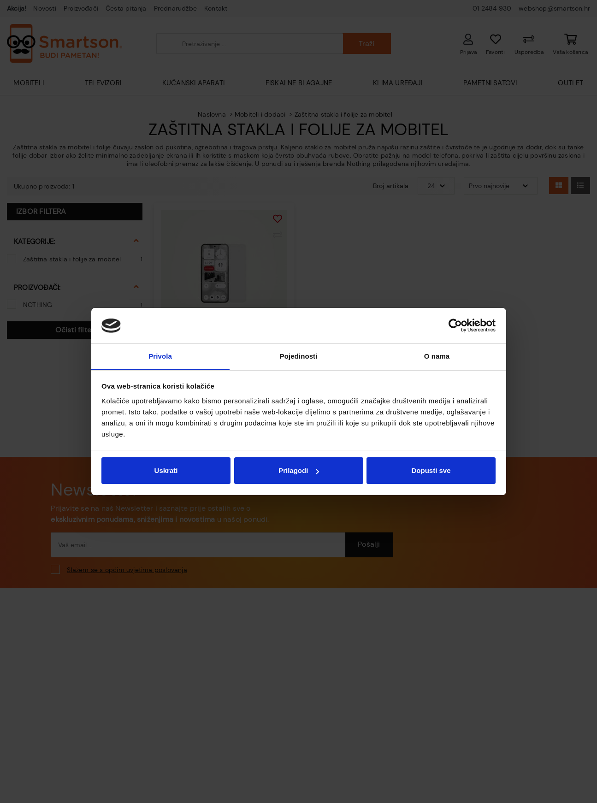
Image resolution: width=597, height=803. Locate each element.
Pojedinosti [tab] (299, 356)
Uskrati (166, 470)
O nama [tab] (437, 356)
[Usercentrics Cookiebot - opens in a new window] (455, 325)
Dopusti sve (430, 470)
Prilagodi (298, 470)
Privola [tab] (160, 356)
